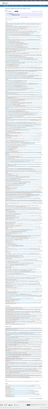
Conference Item (14, 18)
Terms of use (41, 407)
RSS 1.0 (36, 11)
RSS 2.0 (39, 11)
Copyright (19, 401)
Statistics (29, 401)
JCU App (27, 0)
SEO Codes (8, 13)
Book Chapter (10, 18)
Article (8, 18)
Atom (33, 11)
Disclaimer (47, 407)
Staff (22, 0)
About (10, 5)
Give (44, 0)
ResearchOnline (5, 5)
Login (40, 5)
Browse (16, 5)
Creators (24, 17)
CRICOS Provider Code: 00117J (12, 407)
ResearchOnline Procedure (24, 401)
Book (16, 18)
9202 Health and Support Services (14, 14)
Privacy (44, 407)
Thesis (18, 18)
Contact (40, 0)
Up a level (7, 10)
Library (31, 0)
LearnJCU (35, 0)
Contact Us (21, 5)
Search (13, 5)
